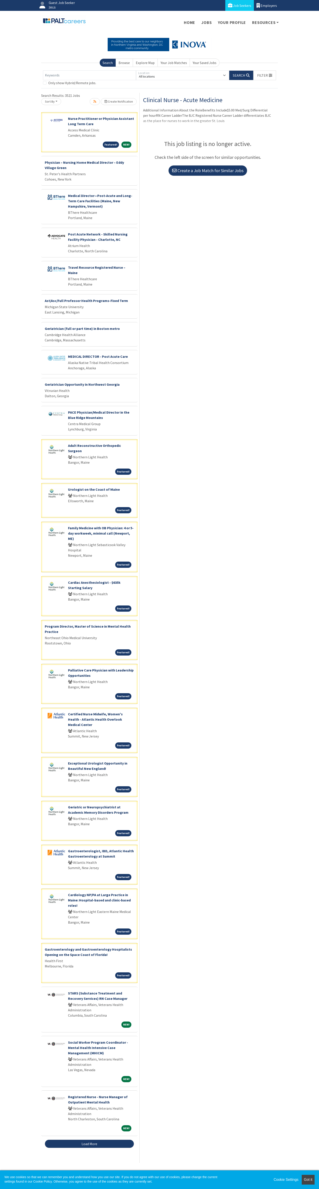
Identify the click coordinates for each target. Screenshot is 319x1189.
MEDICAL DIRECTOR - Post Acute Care (98, 356)
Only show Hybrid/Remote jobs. (72, 83)
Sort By (50, 101)
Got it (308, 1179)
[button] (264, 75)
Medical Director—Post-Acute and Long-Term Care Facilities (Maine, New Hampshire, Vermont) (100, 200)
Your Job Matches (174, 62)
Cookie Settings (286, 1179)
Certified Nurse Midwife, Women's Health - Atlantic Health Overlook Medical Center (95, 719)
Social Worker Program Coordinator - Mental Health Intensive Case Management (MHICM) (98, 1047)
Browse (124, 62)
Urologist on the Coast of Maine (94, 489)
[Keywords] (89, 75)
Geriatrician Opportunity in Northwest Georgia (82, 384)
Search (108, 62)
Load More (89, 1144)
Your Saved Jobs (204, 62)
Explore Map (145, 62)
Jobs (206, 22)
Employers (267, 5)
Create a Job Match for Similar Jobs (207, 170)
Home (189, 22)
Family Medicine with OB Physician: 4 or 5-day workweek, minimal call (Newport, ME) (101, 533)
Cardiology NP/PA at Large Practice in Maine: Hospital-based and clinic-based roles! (99, 900)
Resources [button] (263, 22)
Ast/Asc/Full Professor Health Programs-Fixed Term (86, 300)
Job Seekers (239, 5)
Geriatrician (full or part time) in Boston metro (82, 328)
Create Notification (119, 101)
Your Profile (232, 22)
